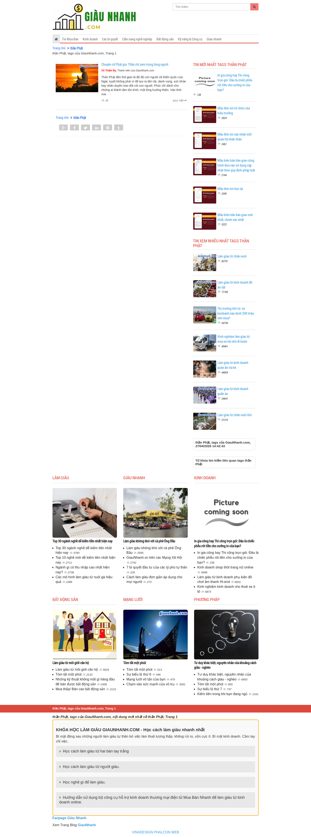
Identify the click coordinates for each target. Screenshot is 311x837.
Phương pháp (207, 599)
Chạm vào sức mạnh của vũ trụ (150, 684)
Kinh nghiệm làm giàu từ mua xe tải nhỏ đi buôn (233, 339)
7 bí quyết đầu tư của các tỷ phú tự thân (156, 567)
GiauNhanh (87, 825)
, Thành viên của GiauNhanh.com (127, 70)
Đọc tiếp (180, 100)
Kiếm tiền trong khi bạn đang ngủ (223, 694)
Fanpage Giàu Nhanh (70, 818)
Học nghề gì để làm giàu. (84, 782)
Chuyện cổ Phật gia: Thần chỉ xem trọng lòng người (134, 64)
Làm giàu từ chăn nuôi (232, 256)
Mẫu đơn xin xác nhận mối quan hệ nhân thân (234, 136)
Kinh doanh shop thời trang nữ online (225, 567)
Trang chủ (59, 48)
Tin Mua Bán (70, 39)
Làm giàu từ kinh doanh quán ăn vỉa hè (232, 365)
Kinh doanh (90, 39)
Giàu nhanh (214, 39)
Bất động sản (165, 39)
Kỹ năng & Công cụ (190, 39)
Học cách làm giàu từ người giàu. (91, 767)
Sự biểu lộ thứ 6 (139, 674)
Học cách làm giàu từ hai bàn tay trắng (96, 751)
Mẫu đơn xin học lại (230, 188)
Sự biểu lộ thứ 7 (210, 689)
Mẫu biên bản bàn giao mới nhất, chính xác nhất (235, 217)
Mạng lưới (133, 599)
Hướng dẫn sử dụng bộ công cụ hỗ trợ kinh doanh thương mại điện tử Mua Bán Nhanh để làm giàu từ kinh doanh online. (152, 799)
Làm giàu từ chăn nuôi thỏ (234, 415)
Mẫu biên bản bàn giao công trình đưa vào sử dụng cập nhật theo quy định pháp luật (236, 165)
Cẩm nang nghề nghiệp (137, 39)
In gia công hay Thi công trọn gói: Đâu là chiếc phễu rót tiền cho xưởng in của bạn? (234, 82)
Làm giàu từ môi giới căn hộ (71, 662)
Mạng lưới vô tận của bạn (146, 679)
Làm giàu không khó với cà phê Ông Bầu (149, 541)
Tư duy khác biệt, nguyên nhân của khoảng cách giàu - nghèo (225, 665)
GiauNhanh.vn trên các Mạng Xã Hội (154, 557)
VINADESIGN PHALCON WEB (155, 832)
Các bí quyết (110, 39)
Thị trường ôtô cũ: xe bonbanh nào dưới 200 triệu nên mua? (235, 313)
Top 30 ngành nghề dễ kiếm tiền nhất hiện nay (82, 541)
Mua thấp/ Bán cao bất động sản (81, 689)
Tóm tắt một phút (69, 674)
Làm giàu (61, 477)
